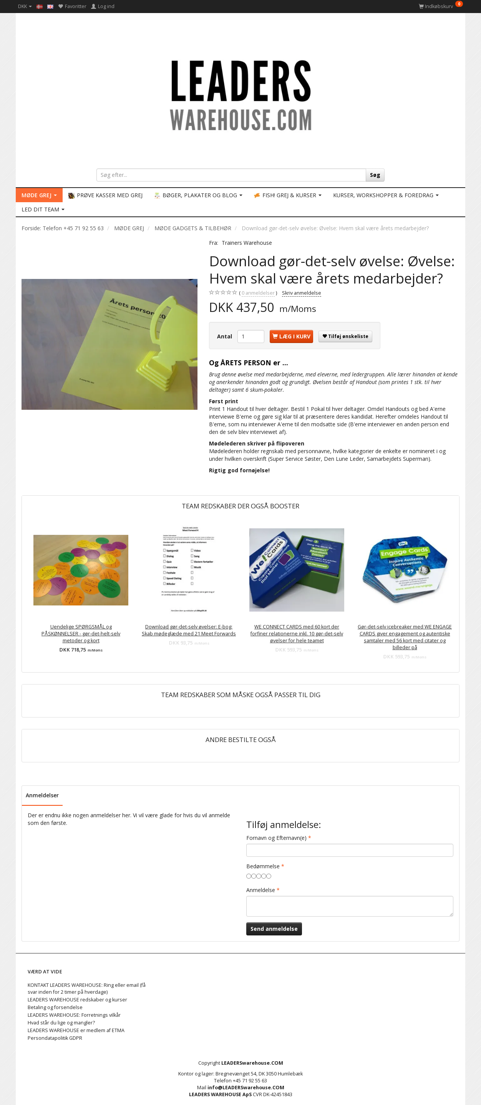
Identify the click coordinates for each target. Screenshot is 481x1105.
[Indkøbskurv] (440, 6)
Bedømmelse (263, 866)
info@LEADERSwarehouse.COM (245, 1087)
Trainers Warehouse (247, 242)
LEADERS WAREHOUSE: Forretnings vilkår (74, 1015)
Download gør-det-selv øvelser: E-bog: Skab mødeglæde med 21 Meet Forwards (189, 630)
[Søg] (375, 174)
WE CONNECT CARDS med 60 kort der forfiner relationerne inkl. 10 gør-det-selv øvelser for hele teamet (296, 633)
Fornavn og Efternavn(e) (276, 837)
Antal (225, 336)
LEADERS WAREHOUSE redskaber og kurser (77, 999)
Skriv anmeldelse (301, 293)
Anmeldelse (260, 890)
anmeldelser (258, 293)
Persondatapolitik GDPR (55, 1038)
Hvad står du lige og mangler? (61, 1022)
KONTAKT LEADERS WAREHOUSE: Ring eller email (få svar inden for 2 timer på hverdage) (87, 988)
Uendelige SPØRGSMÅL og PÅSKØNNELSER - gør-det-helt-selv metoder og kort (80, 633)
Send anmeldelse (274, 928)
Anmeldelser (42, 795)
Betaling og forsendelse (55, 1007)
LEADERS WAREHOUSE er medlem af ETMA (76, 1030)
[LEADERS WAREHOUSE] (240, 94)
